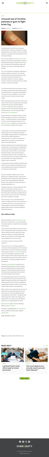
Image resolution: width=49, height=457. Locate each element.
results (13, 233)
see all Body (25, 430)
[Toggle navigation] (3, 3)
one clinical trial (6, 294)
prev (44, 397)
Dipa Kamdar (6, 355)
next (46, 397)
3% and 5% (22, 119)
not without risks (6, 257)
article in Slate (6, 68)
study (5, 81)
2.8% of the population (12, 127)
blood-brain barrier (7, 140)
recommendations (12, 307)
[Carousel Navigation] (45, 397)
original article (5, 364)
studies (24, 237)
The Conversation (21, 360)
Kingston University (11, 357)
